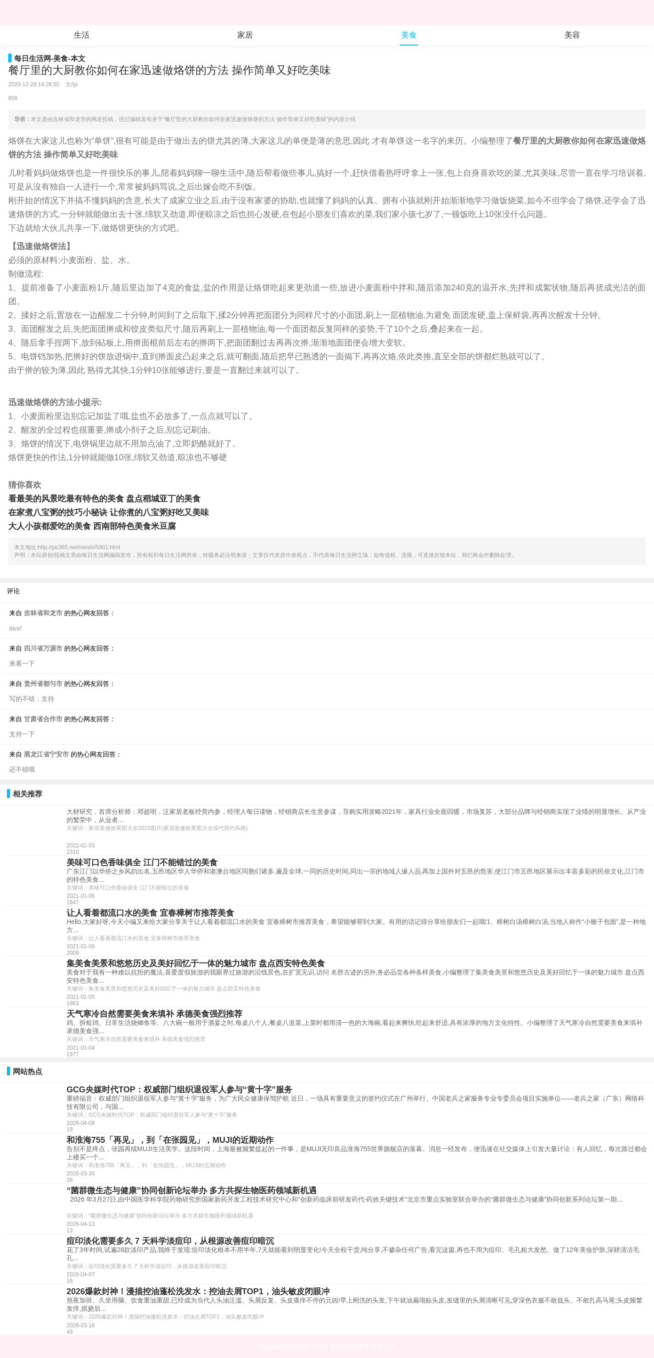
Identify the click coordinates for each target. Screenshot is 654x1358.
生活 (81, 35)
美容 (572, 35)
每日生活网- (33, 58)
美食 (409, 35)
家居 (245, 35)
